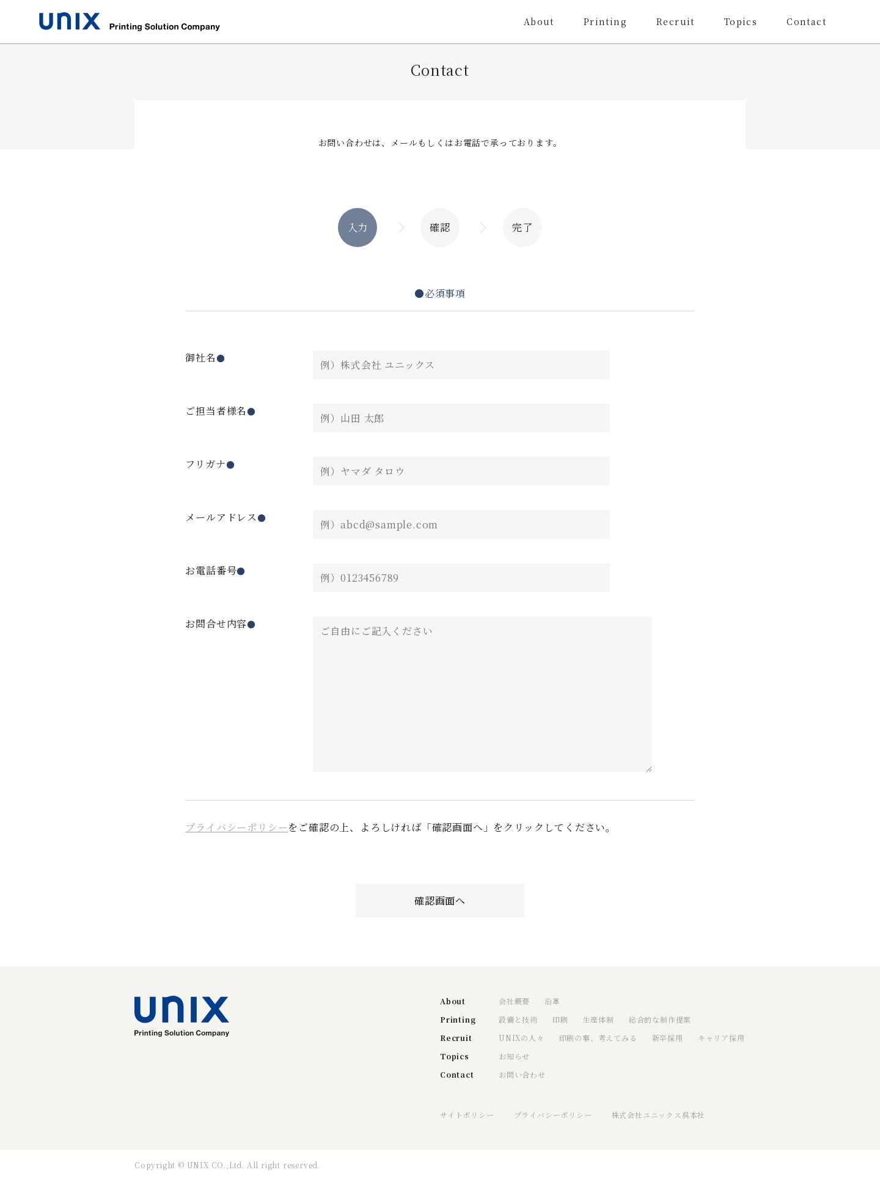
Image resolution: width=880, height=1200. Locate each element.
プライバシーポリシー (236, 827)
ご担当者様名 (220, 411)
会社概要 (514, 1001)
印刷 (560, 1019)
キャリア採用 (721, 1037)
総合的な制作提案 (660, 1019)
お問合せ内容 (220, 624)
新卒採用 (667, 1037)
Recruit (675, 21)
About (539, 21)
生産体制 (598, 1019)
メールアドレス (225, 517)
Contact (806, 21)
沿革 (552, 1001)
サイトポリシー (467, 1114)
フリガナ (210, 464)
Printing (605, 21)
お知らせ (514, 1056)
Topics (740, 21)
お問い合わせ (522, 1074)
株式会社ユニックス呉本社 (659, 1114)
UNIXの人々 (521, 1037)
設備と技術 (518, 1019)
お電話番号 (215, 570)
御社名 (205, 357)
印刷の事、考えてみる (598, 1037)
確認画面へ (440, 901)
